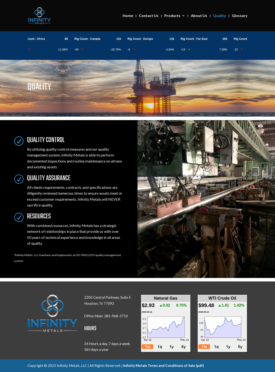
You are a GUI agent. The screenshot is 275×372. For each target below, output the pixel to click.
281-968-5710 (116, 316)
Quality (219, 16)
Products (172, 16)
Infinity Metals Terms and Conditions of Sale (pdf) (163, 365)
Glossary (240, 16)
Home (128, 16)
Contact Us (148, 16)
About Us (199, 16)
